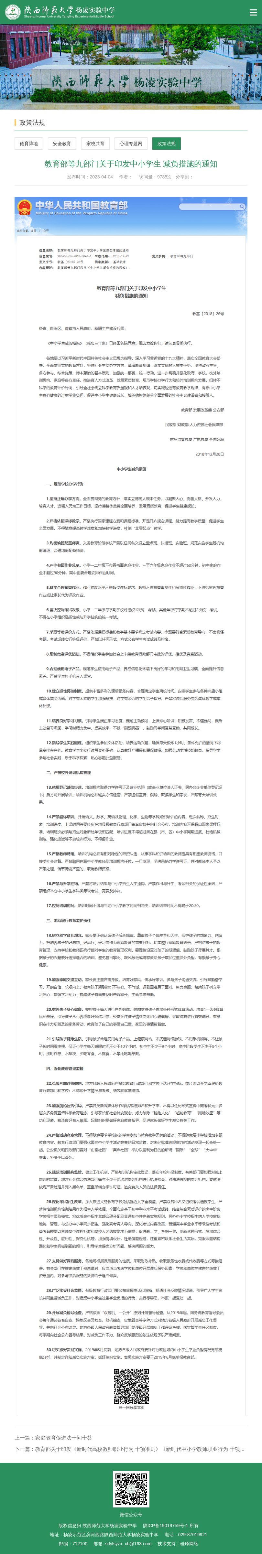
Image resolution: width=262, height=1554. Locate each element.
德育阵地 (29, 143)
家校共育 (95, 143)
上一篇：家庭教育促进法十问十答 (53, 1438)
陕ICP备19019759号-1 (166, 1525)
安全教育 (62, 143)
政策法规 (167, 143)
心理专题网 (131, 143)
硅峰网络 (189, 1543)
